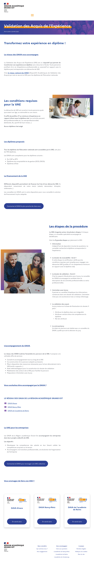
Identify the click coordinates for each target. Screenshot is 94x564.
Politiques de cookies (81, 551)
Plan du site (81, 554)
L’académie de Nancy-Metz (61, 551)
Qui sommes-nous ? (42, 548)
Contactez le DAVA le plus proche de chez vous (24, 206)
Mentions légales (81, 548)
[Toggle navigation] (7, 15)
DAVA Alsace (12, 403)
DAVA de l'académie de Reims (18, 411)
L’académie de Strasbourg (61, 557)
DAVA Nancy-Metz (14, 407)
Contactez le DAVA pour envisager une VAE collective (26, 464)
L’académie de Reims (62, 554)
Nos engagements (42, 551)
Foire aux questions (61, 548)
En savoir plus (17, 521)
